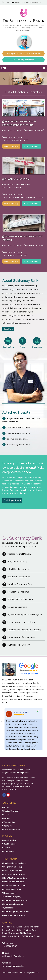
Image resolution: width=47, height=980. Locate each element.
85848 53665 (24, 197)
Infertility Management (16, 569)
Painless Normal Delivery (16, 554)
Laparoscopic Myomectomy (18, 637)
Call (7, 2)
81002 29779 (23, 140)
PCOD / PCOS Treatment (17, 599)
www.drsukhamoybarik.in (13, 966)
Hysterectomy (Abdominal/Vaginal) (22, 614)
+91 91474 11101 (8, 255)
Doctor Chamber (10, 811)
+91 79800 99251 (9, 140)
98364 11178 (22, 255)
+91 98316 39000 (9, 197)
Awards (6, 847)
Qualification (9, 844)
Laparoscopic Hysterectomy (18, 622)
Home (5, 807)
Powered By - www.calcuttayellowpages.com (20, 972)
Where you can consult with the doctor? (23, 53)
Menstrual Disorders (14, 607)
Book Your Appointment (23, 59)
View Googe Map (11, 146)
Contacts (7, 826)
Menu (24, 68)
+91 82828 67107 (9, 946)
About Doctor (9, 840)
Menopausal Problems (15, 592)
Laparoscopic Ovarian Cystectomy (21, 630)
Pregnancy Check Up (14, 561)
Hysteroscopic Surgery (16, 645)
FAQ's (5, 814)
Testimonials (8, 822)
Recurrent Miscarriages (16, 577)
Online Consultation (33, 2)
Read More (8, 329)
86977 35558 (37, 197)
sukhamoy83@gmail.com (13, 956)
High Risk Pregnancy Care (17, 584)
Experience (8, 851)
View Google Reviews (28, 673)
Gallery (6, 818)
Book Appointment (31, 146)
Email (17, 2)
